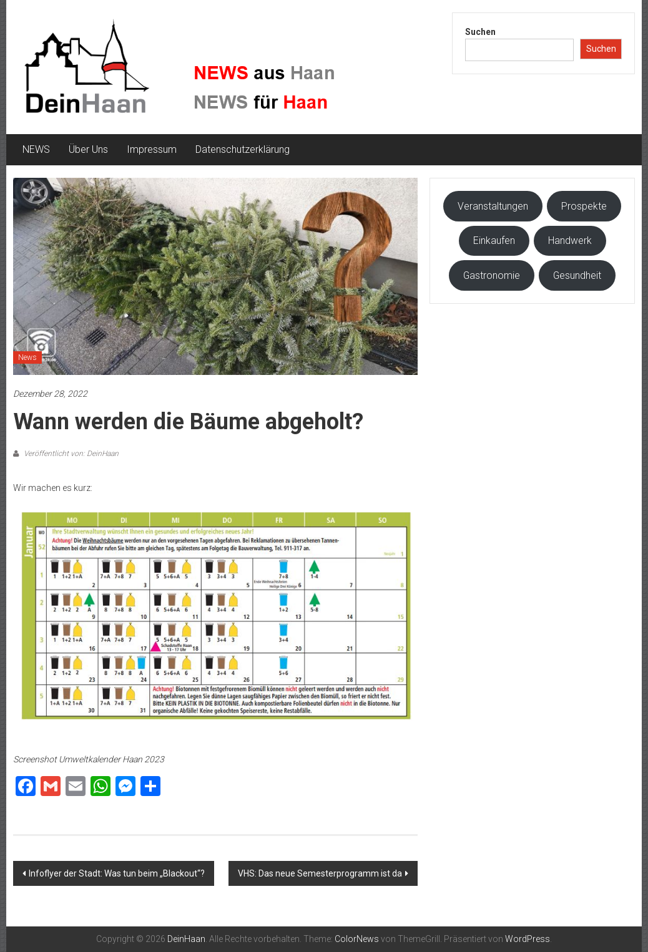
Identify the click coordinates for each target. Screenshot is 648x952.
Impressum (152, 149)
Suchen (480, 32)
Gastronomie (491, 275)
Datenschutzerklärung (242, 149)
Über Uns (88, 149)
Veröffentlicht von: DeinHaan (70, 453)
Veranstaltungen (493, 206)
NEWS (36, 149)
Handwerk (570, 240)
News (27, 357)
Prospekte (584, 206)
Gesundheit (577, 275)
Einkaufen (494, 240)
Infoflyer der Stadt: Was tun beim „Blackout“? (117, 873)
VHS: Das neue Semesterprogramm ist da (320, 873)
